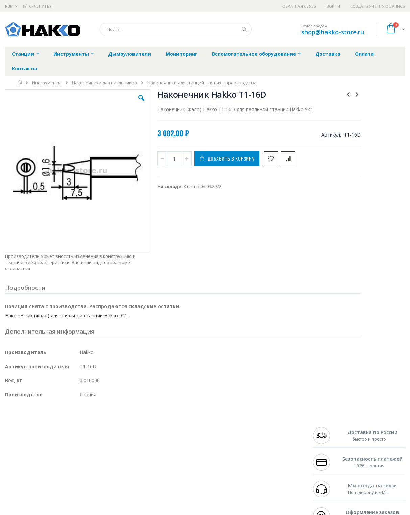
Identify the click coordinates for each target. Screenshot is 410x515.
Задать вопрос (158, 469)
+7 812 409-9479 (328, 430)
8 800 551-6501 (330, 443)
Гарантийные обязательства (173, 423)
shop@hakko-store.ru (332, 32)
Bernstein (15, 483)
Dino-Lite (58, 456)
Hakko (11, 423)
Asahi (78, 443)
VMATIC (85, 469)
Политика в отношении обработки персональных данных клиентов (179, 452)
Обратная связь (299, 6)
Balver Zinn (16, 443)
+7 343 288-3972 (328, 436)
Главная (20, 82)
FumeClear (32, 430)
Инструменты (47, 83)
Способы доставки (264, 436)
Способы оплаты (262, 449)
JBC (43, 423)
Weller (76, 423)
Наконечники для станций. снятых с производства (202, 83)
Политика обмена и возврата (174, 436)
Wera (57, 483)
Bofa (10, 430)
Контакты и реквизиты (269, 423)
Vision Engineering (24, 456)
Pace (58, 423)
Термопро (80, 430)
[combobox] (176, 29)
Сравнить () (38, 6)
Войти (333, 6)
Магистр (107, 430)
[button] (118, 103)
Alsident (97, 423)
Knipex (38, 483)
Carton (81, 456)
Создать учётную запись (377, 6)
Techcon (62, 469)
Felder (59, 443)
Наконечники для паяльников (104, 83)
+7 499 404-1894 (328, 423)
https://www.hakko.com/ (112, 510)
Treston (13, 469)
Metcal (56, 430)
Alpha (41, 443)
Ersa (29, 423)
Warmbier (37, 469)
